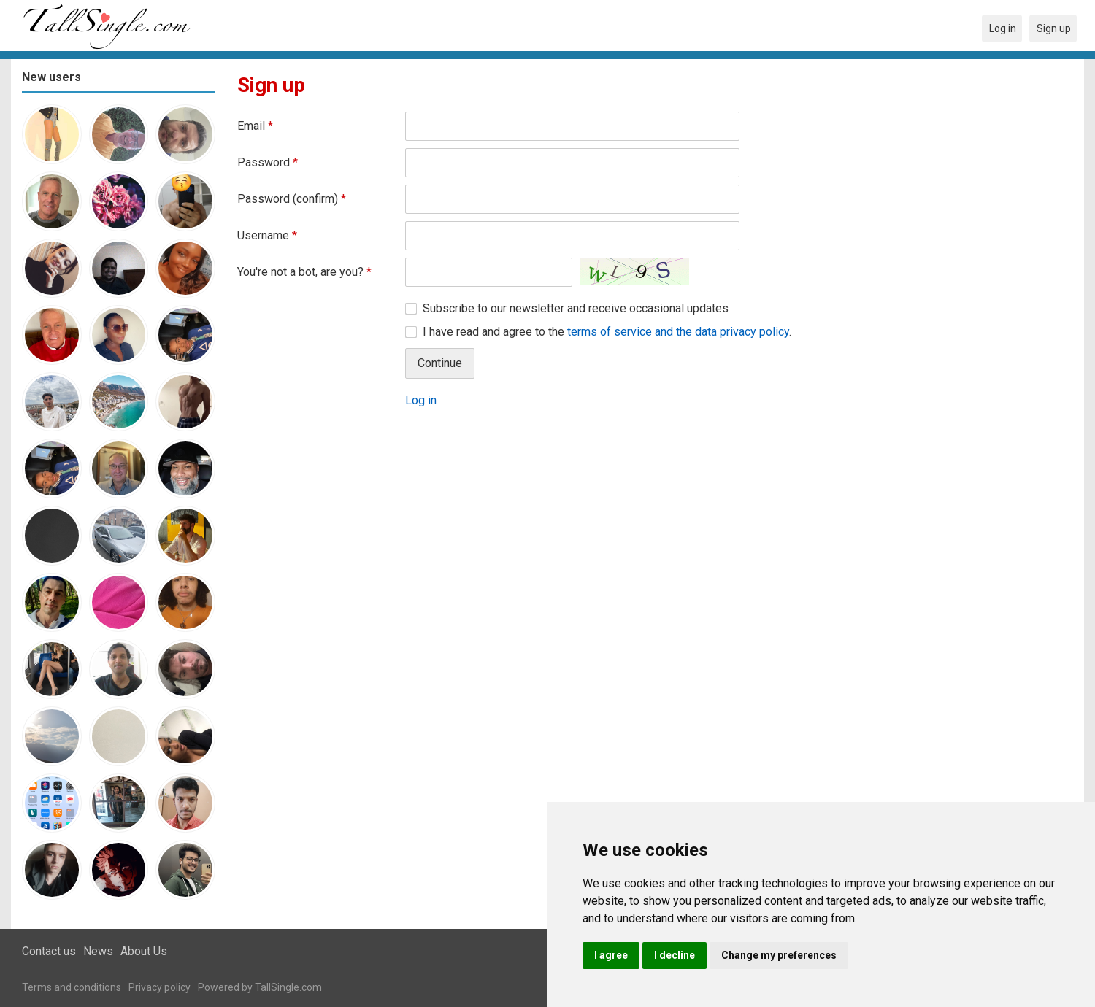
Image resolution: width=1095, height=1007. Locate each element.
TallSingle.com (288, 987)
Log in (421, 400)
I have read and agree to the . (607, 332)
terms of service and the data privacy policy (678, 332)
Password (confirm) (291, 199)
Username (267, 235)
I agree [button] (611, 955)
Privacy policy (159, 987)
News (98, 951)
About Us (143, 951)
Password (267, 162)
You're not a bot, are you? (304, 272)
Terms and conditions (71, 987)
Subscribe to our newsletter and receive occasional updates (576, 308)
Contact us (49, 951)
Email (255, 126)
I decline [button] (674, 955)
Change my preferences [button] (779, 955)
